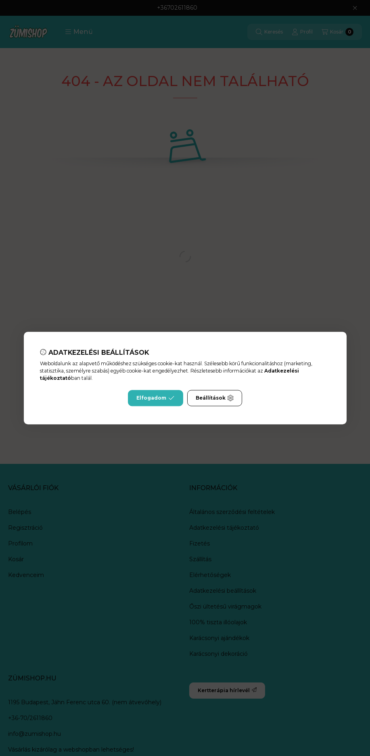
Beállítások (215, 398)
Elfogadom (155, 398)
